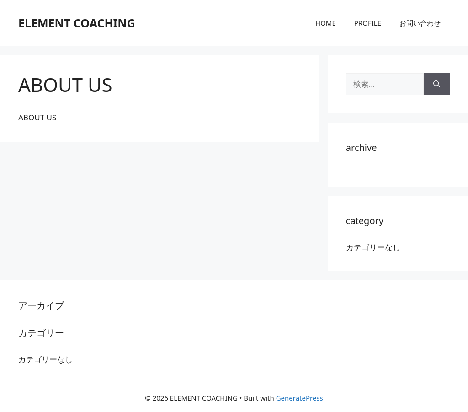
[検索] (437, 84)
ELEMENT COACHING (76, 23)
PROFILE (367, 22)
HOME (325, 22)
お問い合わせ (420, 22)
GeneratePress (299, 397)
